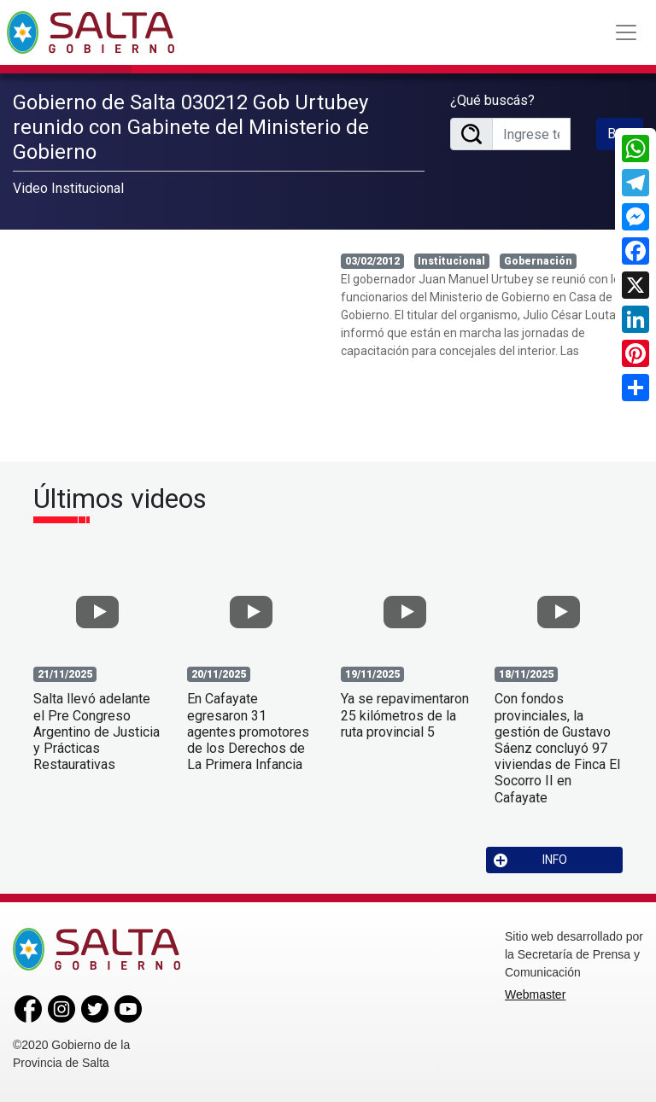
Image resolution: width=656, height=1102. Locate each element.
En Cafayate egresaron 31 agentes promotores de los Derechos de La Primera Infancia (248, 732)
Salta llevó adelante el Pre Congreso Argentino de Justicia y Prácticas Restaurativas (96, 732)
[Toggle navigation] (626, 32)
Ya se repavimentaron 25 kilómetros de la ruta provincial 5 (405, 715)
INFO (530, 860)
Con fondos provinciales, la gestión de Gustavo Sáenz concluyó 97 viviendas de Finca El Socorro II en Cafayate (557, 748)
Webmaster (535, 994)
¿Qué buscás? (492, 100)
